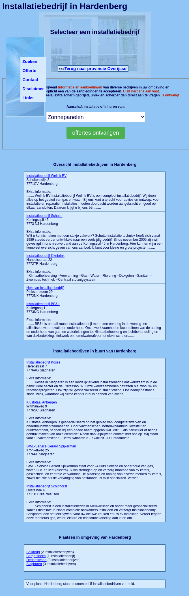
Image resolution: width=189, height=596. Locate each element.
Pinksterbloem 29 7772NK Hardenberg (44, 292)
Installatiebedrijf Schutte (44, 216)
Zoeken (29, 61)
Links (27, 97)
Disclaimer (33, 88)
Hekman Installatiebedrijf (44, 288)
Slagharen (34, 564)
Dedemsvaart (36, 560)
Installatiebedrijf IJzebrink (45, 256)
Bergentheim (36, 556)
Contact (30, 79)
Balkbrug (33, 552)
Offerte (29, 70)
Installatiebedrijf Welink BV (46, 176)
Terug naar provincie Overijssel (96, 68)
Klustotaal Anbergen (41, 402)
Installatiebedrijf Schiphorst (46, 486)
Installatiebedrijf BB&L (42, 304)
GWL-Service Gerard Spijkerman (51, 446)
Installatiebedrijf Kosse (43, 362)
